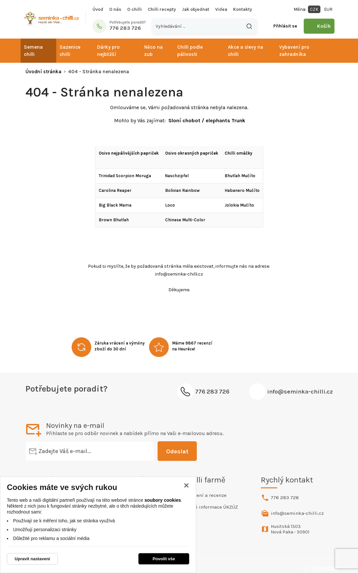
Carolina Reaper (115, 190)
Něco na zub (153, 50)
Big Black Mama (115, 205)
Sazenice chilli (70, 50)
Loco (170, 205)
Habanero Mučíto (242, 190)
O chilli (134, 9)
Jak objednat (195, 9)
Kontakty (242, 9)
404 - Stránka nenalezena (98, 72)
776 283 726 (285, 497)
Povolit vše (164, 558)
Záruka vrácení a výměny (119, 343)
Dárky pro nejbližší (108, 50)
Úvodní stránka (43, 72)
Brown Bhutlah (114, 219)
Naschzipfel (177, 175)
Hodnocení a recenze (203, 495)
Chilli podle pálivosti (190, 50)
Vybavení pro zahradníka (294, 50)
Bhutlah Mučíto (240, 175)
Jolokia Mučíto (239, 205)
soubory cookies (163, 500)
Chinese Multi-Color (185, 219)
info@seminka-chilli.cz (300, 391)
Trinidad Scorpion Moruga (125, 175)
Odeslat (163, 451)
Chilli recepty (162, 9)
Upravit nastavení (32, 558)
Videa (221, 9)
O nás (115, 9)
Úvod (98, 9)
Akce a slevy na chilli (245, 50)
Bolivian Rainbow (182, 190)
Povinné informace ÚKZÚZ (208, 507)
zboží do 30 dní (110, 348)
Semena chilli (33, 50)
